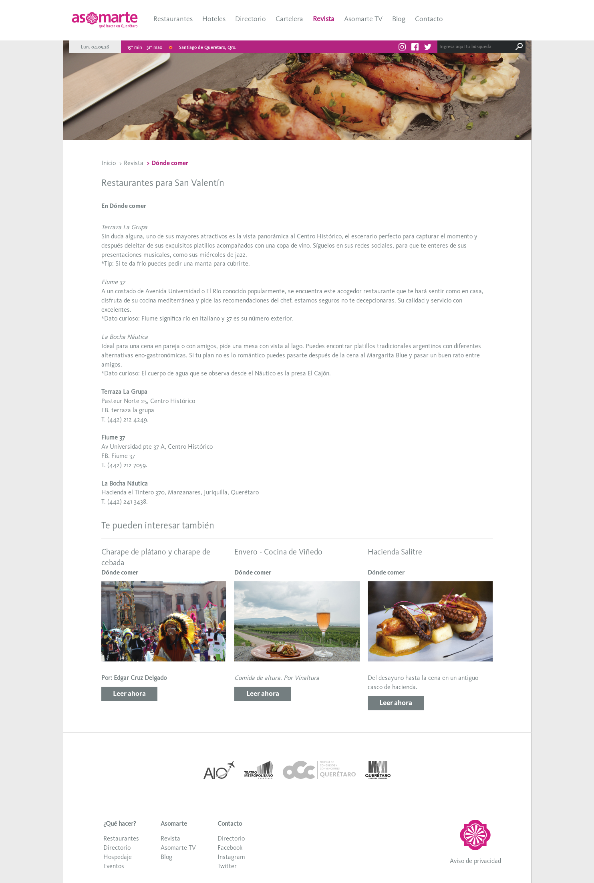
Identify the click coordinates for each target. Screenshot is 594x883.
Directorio (250, 18)
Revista (323, 18)
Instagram (231, 857)
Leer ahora (129, 693)
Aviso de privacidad (475, 861)
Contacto (429, 18)
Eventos (113, 866)
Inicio (108, 163)
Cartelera (289, 18)
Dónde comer (169, 163)
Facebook (229, 847)
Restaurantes (173, 18)
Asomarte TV (363, 18)
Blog (398, 18)
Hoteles (214, 18)
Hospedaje (117, 857)
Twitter (227, 866)
